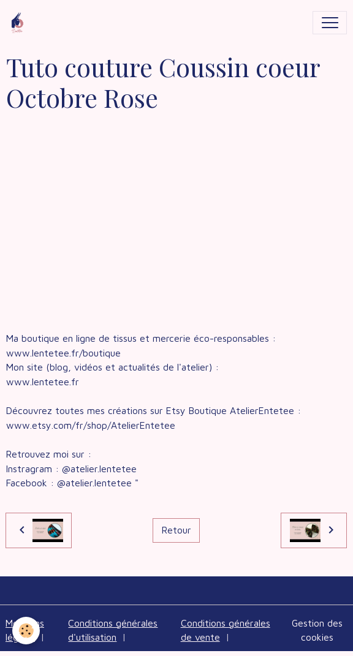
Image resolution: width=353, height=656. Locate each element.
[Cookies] (26, 630)
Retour (176, 529)
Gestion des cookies (317, 630)
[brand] (20, 22)
